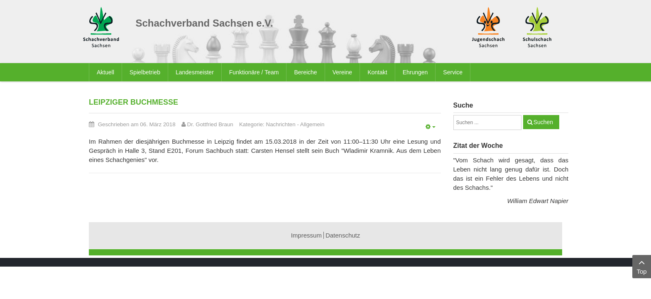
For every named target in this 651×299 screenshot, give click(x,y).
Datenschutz (343, 235)
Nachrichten (281, 124)
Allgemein (312, 124)
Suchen (543, 122)
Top (641, 266)
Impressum (306, 235)
